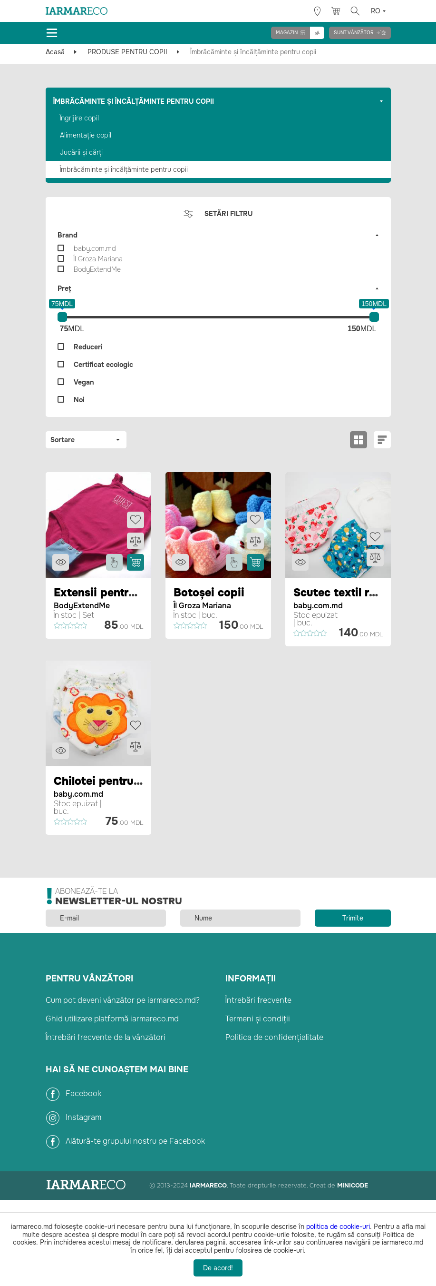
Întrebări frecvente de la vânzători (105, 1035)
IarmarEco (208, 1183)
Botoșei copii (210, 592)
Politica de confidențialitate (274, 1035)
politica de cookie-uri (338, 1226)
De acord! (218, 1268)
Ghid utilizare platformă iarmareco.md (112, 1017)
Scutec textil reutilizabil (360, 592)
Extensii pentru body (112, 592)
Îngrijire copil (79, 118)
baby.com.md (318, 605)
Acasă (55, 52)
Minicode (352, 1183)
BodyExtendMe (82, 605)
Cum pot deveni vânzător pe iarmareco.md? (123, 998)
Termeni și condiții (257, 1017)
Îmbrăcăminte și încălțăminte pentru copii (124, 169)
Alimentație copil (85, 135)
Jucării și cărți (81, 152)
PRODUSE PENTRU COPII (127, 52)
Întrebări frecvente (258, 998)
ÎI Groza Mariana (202, 605)
